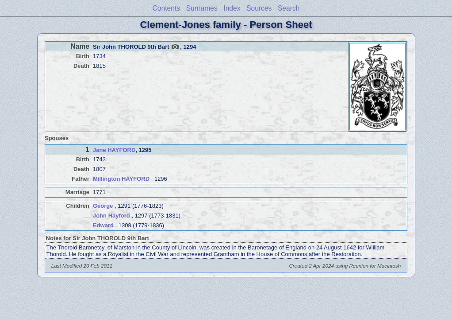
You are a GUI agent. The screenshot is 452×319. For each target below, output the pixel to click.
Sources (259, 8)
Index (231, 8)
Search (288, 8)
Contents (166, 8)
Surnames (202, 8)
